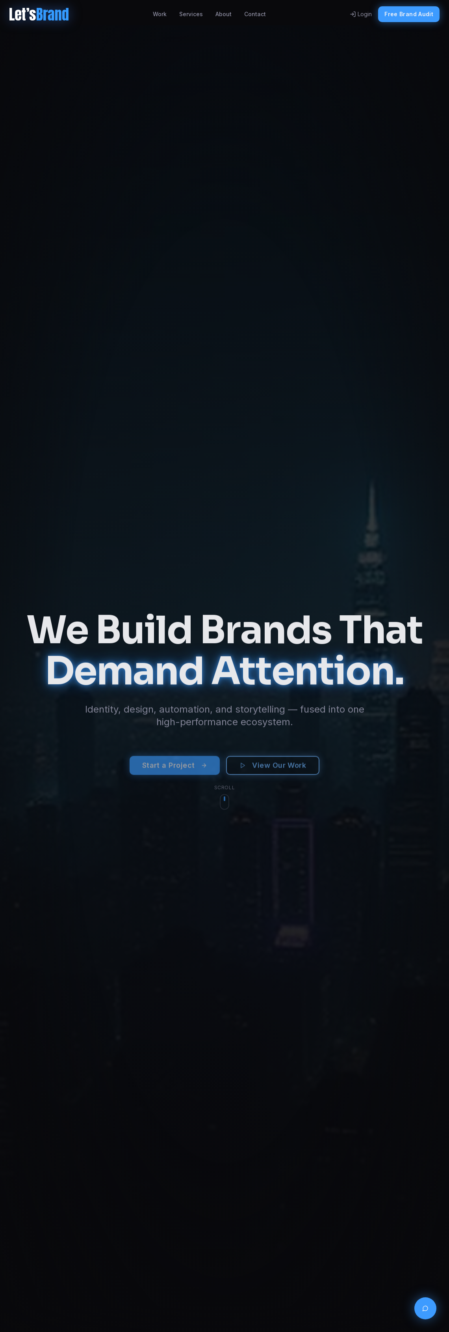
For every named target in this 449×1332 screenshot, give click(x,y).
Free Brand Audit (408, 14)
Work (160, 14)
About (223, 14)
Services (191, 14)
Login (361, 14)
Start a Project (175, 769)
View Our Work (272, 769)
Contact (255, 14)
